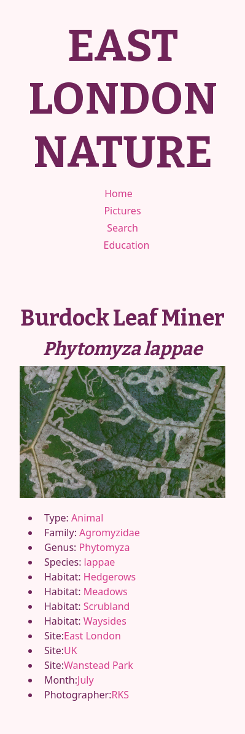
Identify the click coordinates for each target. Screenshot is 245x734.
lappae (99, 562)
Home (118, 193)
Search (122, 228)
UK (70, 650)
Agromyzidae (109, 532)
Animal (87, 518)
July (85, 680)
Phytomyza (104, 547)
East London (92, 635)
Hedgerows (110, 577)
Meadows (106, 591)
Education (127, 245)
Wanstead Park (98, 665)
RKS (120, 694)
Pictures (122, 210)
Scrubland (107, 606)
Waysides (105, 621)
